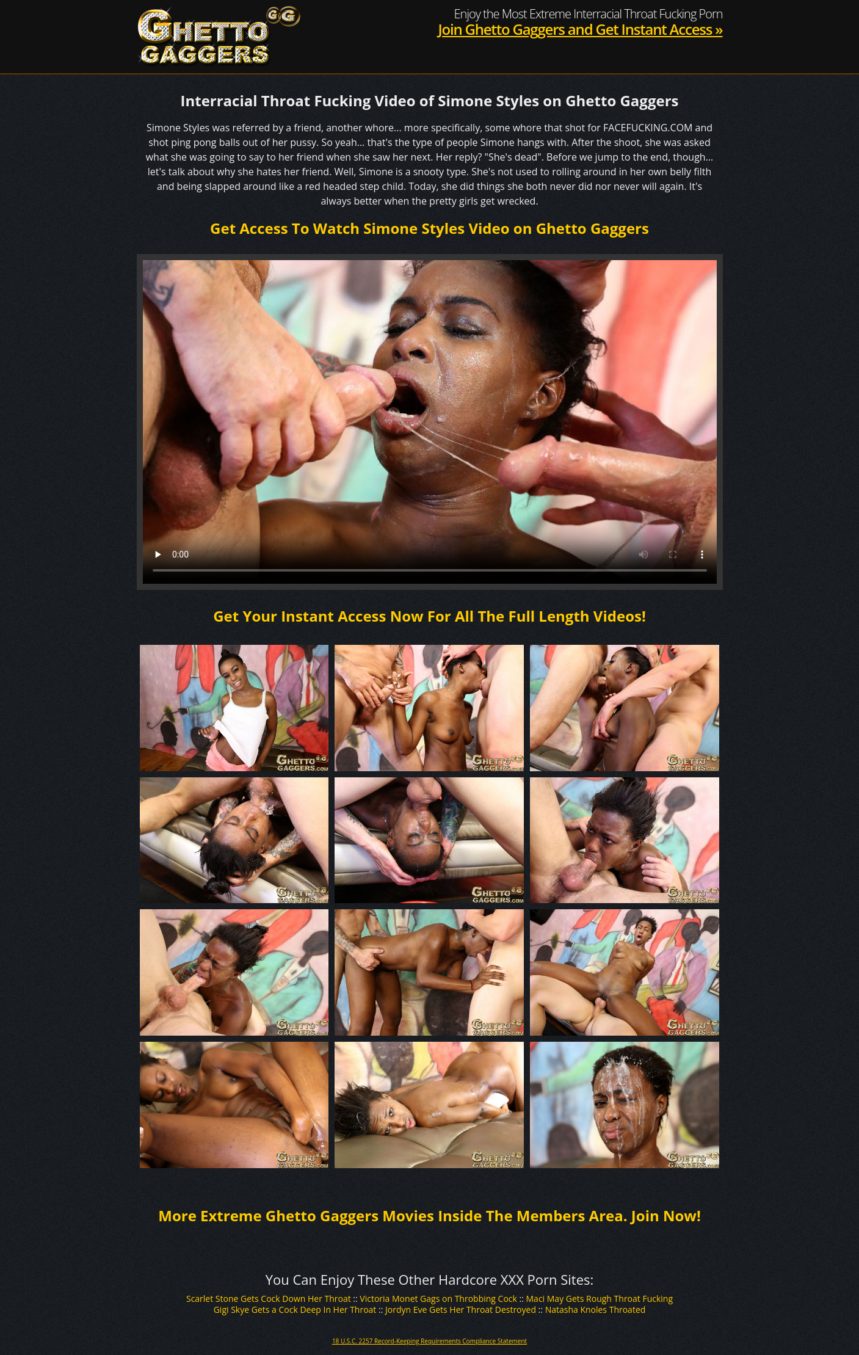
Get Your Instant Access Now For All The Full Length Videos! (429, 616)
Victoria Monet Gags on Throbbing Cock (438, 1298)
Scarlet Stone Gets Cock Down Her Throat (268, 1298)
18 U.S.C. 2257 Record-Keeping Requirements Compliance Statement (429, 1341)
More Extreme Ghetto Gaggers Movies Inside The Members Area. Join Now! (429, 1215)
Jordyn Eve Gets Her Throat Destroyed (460, 1309)
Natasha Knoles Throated (595, 1309)
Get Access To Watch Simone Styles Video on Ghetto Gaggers (429, 228)
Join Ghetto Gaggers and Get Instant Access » (580, 29)
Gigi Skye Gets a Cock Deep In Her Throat (295, 1309)
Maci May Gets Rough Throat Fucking (599, 1298)
